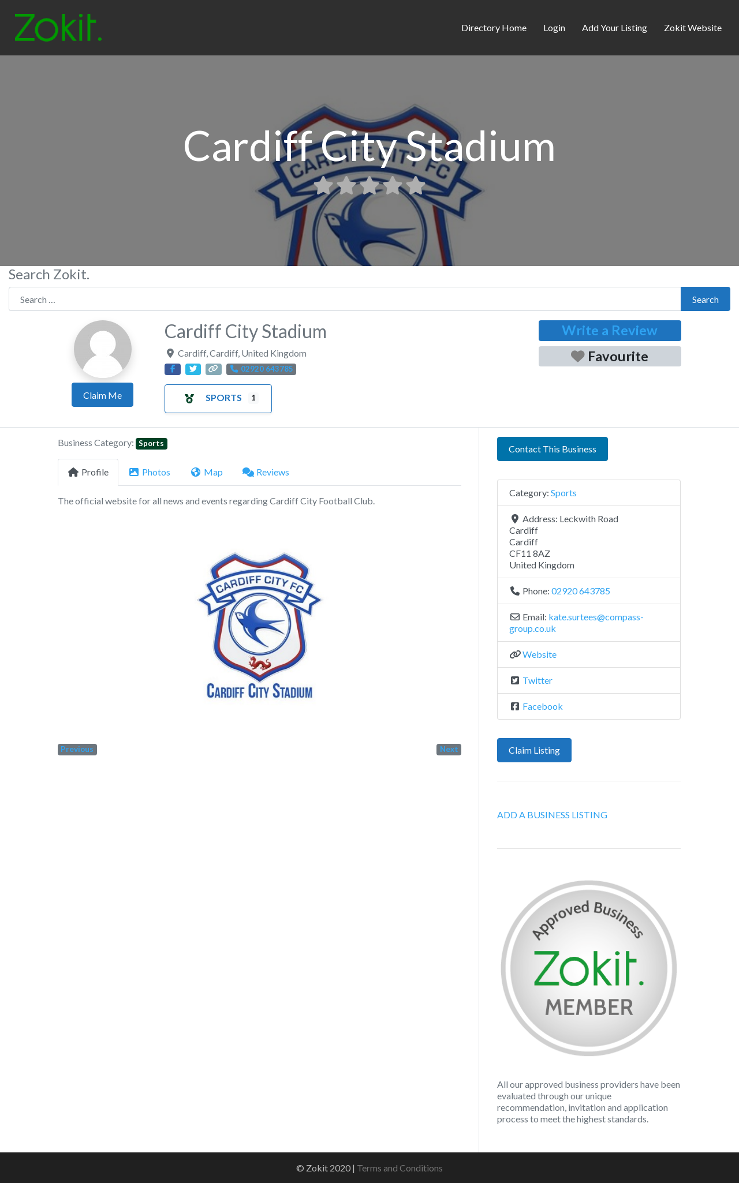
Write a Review (610, 330)
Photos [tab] (149, 471)
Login (554, 27)
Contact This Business (552, 448)
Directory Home (494, 27)
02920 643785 (580, 590)
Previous (77, 749)
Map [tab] (206, 471)
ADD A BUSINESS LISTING (552, 814)
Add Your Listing (614, 27)
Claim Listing (534, 749)
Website (539, 654)
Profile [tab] (88, 471)
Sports (210, 397)
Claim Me (102, 395)
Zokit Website (693, 27)
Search (705, 299)
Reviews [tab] (265, 471)
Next (449, 749)
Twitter (537, 680)
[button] (88, 629)
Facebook (542, 706)
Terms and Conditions (400, 1167)
